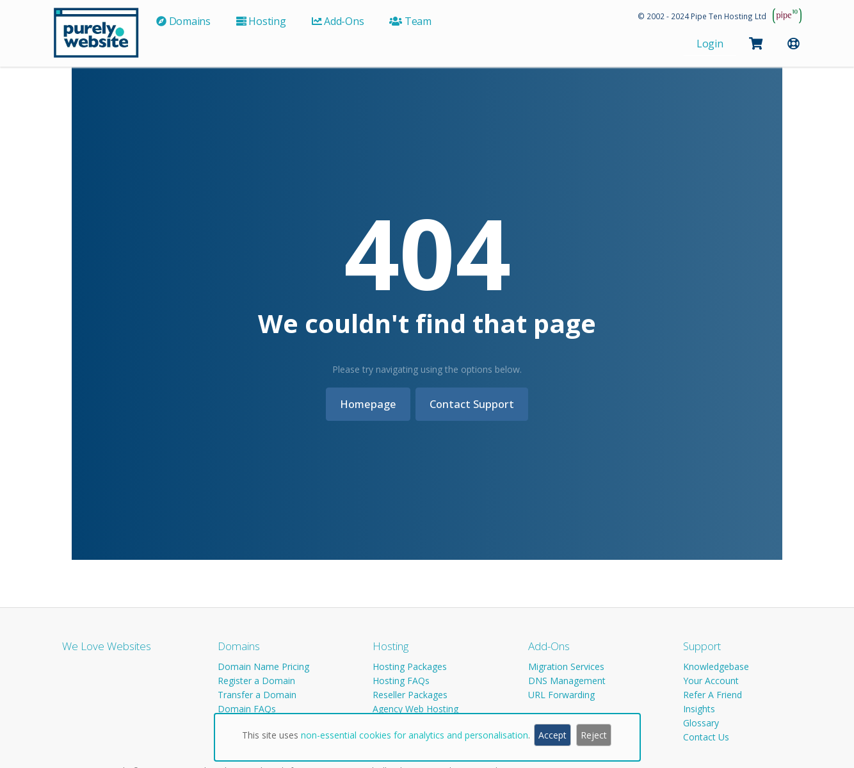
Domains (239, 646)
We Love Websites (106, 646)
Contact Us (706, 737)
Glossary (701, 723)
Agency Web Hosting (415, 709)
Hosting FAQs (401, 680)
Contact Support (474, 403)
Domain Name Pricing (263, 666)
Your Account (711, 680)
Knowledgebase (716, 666)
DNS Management (567, 680)
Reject (594, 735)
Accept (552, 735)
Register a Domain (256, 680)
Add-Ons (549, 646)
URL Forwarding (561, 695)
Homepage (365, 403)
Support (702, 646)
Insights (699, 709)
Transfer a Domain (257, 695)
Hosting (390, 646)
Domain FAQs (247, 709)
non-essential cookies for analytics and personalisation (414, 735)
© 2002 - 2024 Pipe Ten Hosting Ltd (702, 16)
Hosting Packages (410, 666)
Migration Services (566, 666)
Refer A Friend (712, 695)
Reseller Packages (410, 695)
